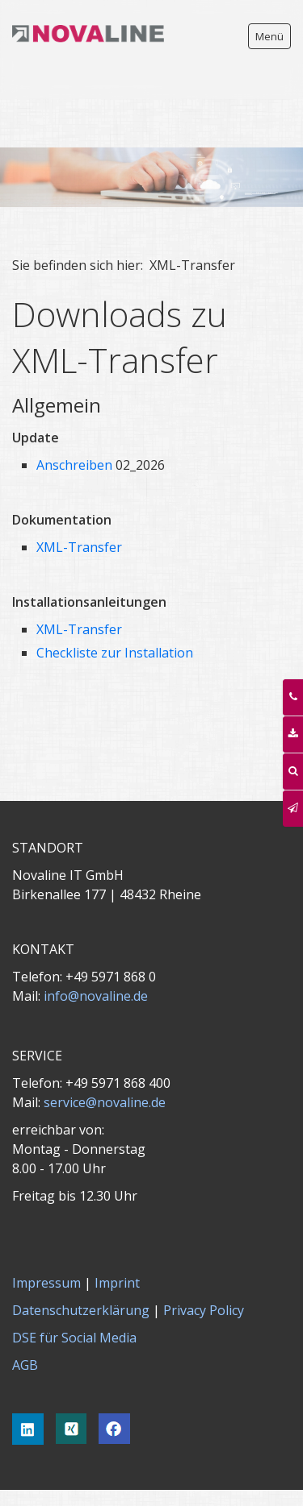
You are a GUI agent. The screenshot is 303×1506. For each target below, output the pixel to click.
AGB (25, 1317)
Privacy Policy (203, 1262)
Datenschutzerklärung (80, 1262)
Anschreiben (74, 416)
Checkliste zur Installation (114, 604)
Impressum (46, 1234)
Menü (269, 36)
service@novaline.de (105, 1054)
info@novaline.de (96, 947)
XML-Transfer (79, 499)
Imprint (117, 1234)
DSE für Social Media (74, 1289)
